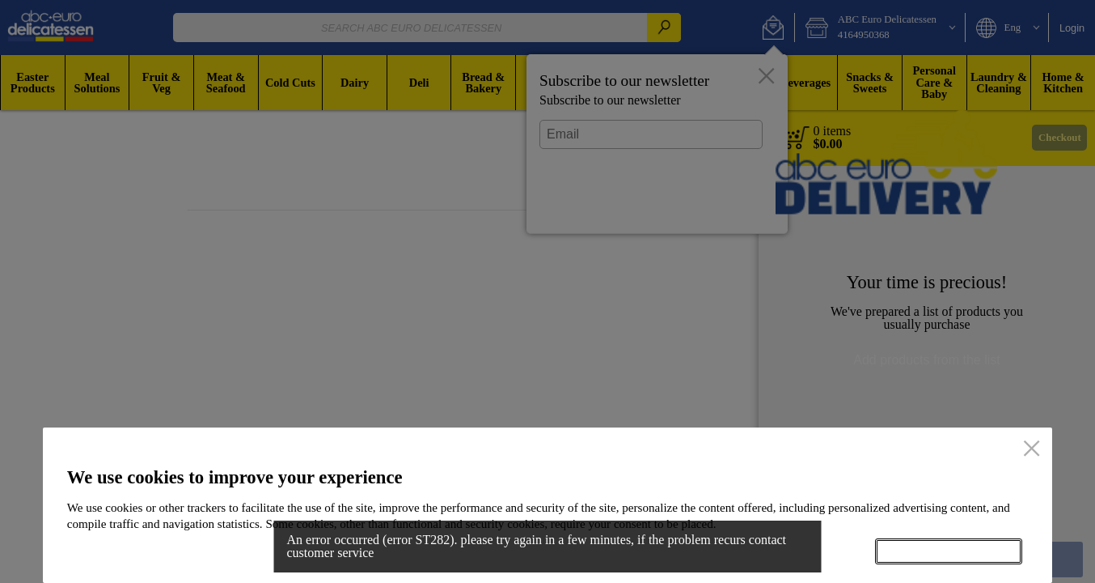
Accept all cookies (948, 552)
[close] (1031, 449)
